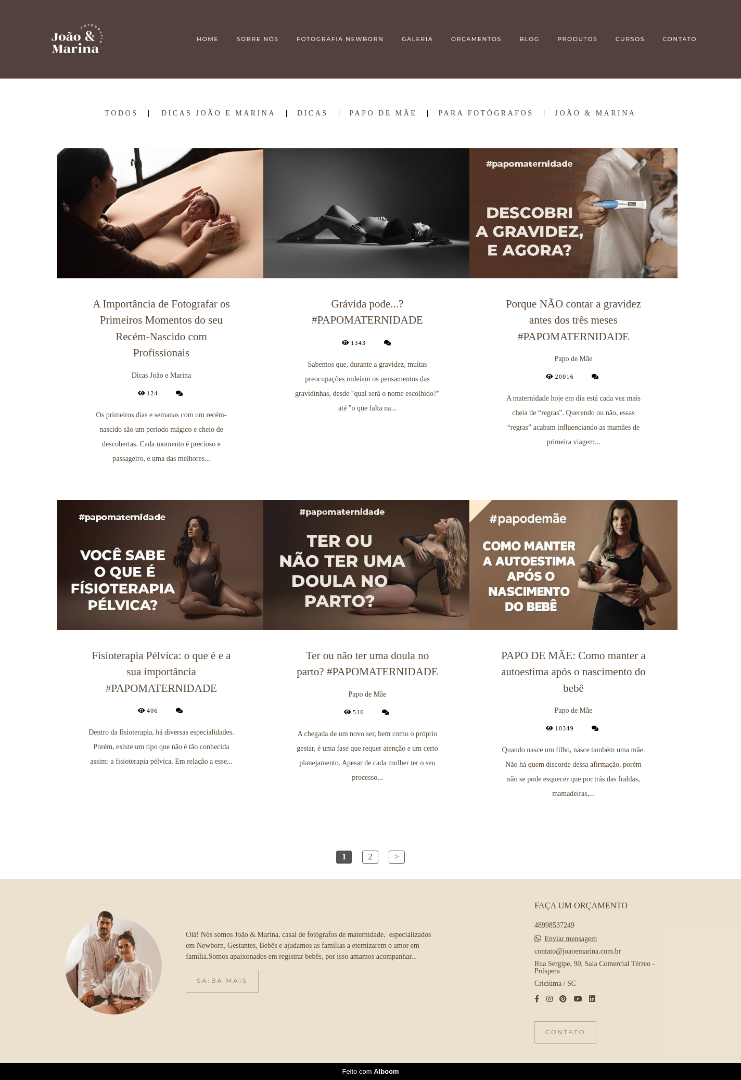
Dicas (312, 113)
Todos (121, 113)
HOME (208, 39)
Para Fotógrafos (485, 113)
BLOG (529, 39)
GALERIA (417, 39)
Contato (565, 1032)
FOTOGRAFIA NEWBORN (340, 39)
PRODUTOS (577, 39)
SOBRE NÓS (257, 39)
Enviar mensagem (571, 939)
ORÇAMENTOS (476, 39)
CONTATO (680, 39)
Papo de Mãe (383, 113)
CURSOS (630, 39)
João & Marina (595, 113)
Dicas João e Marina (218, 113)
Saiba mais (222, 980)
